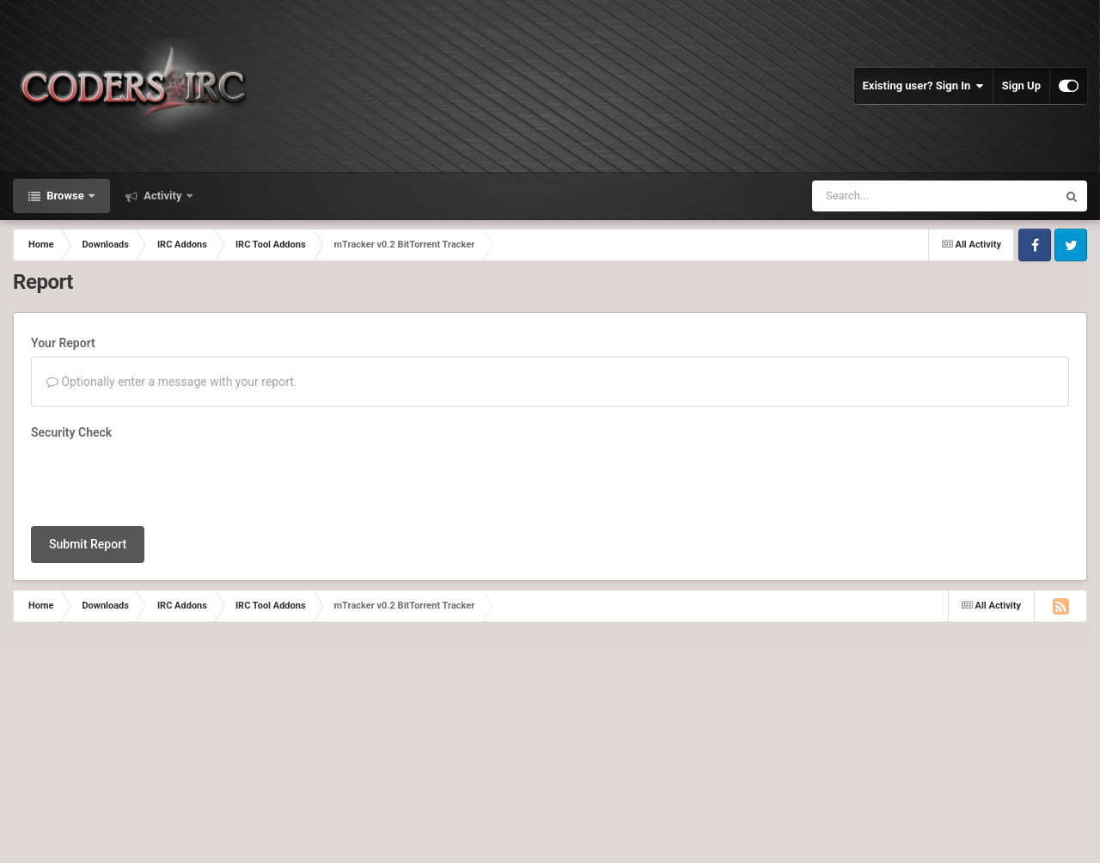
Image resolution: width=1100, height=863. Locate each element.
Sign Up (1021, 85)
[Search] (906, 196)
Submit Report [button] (87, 544)
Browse (65, 195)
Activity (163, 195)
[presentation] (161, 479)
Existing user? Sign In (923, 86)
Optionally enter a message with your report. (171, 382)
